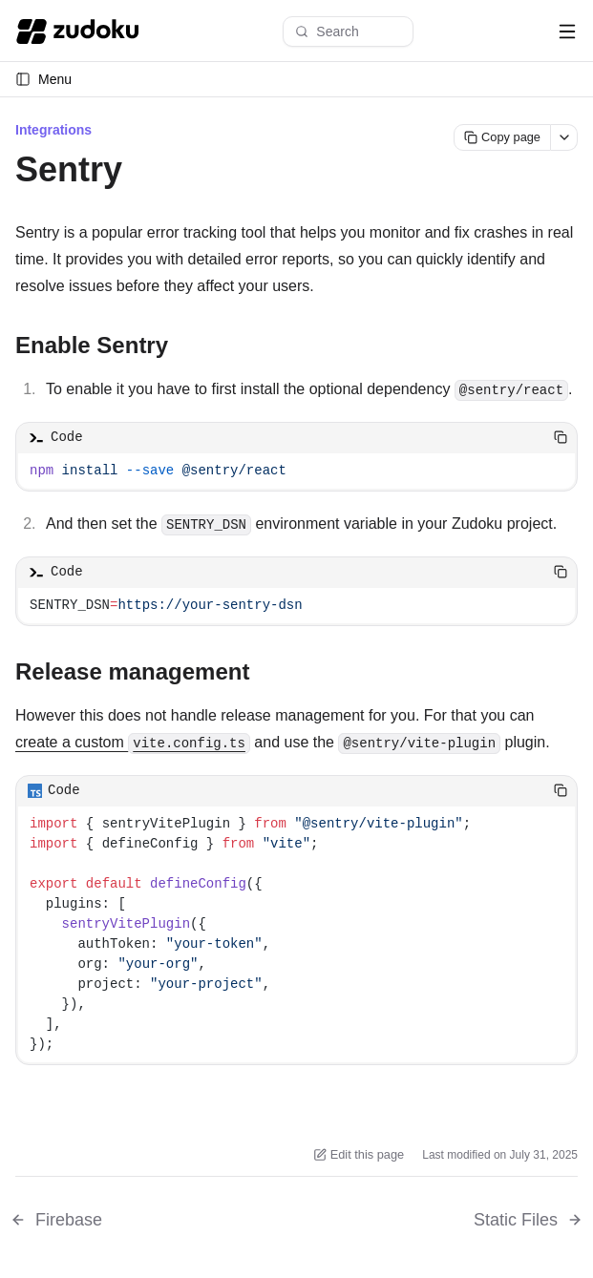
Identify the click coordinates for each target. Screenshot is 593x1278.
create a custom (132, 742)
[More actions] (564, 137)
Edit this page (359, 1154)
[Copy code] (560, 437)
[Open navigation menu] (567, 31)
